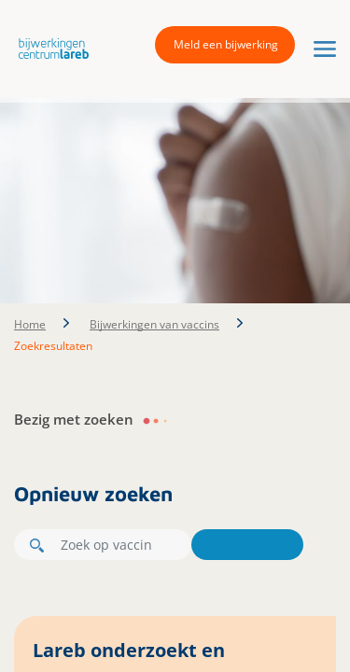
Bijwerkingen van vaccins (154, 324)
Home (30, 324)
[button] (49, 47)
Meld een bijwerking (226, 44)
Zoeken (247, 544)
